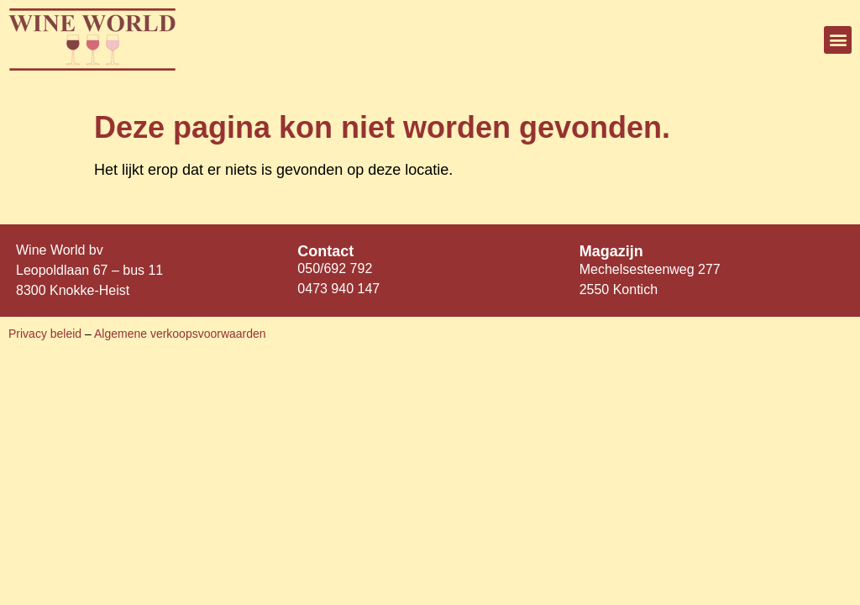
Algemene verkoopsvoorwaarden (180, 333)
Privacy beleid (46, 333)
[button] (838, 40)
